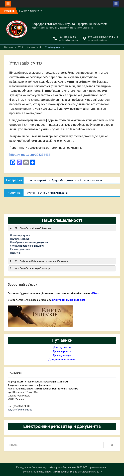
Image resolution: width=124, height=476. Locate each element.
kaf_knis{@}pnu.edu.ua (20, 409)
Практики (15, 252)
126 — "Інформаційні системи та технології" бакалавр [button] (39, 261)
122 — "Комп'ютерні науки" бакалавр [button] (30, 228)
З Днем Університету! (30, 10)
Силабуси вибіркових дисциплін (27, 245)
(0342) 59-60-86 (67, 37)
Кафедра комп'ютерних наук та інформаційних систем (69, 24)
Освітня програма (20, 235)
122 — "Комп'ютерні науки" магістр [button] (29, 268)
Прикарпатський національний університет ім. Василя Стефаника (58, 471)
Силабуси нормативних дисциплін (29, 242)
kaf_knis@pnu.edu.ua (68, 40)
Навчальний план (20, 238)
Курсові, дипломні (20, 249)
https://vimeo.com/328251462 (29, 154)
